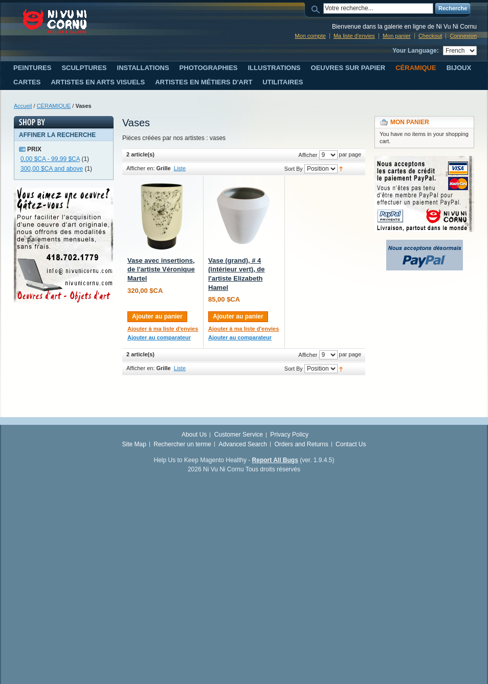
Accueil (23, 106)
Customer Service (238, 434)
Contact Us (351, 444)
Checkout (430, 36)
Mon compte (310, 36)
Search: (317, 8)
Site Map (134, 444)
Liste (180, 168)
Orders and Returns (301, 444)
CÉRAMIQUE (54, 106)
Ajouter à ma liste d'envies (162, 329)
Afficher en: (140, 168)
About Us (194, 434)
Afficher (307, 155)
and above (51, 168)
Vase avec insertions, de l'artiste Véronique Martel (161, 269)
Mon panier (397, 36)
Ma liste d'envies (354, 36)
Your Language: (415, 50)
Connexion (463, 36)
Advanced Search (242, 444)
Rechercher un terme (182, 444)
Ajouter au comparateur (159, 337)
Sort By (293, 169)
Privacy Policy (289, 434)
